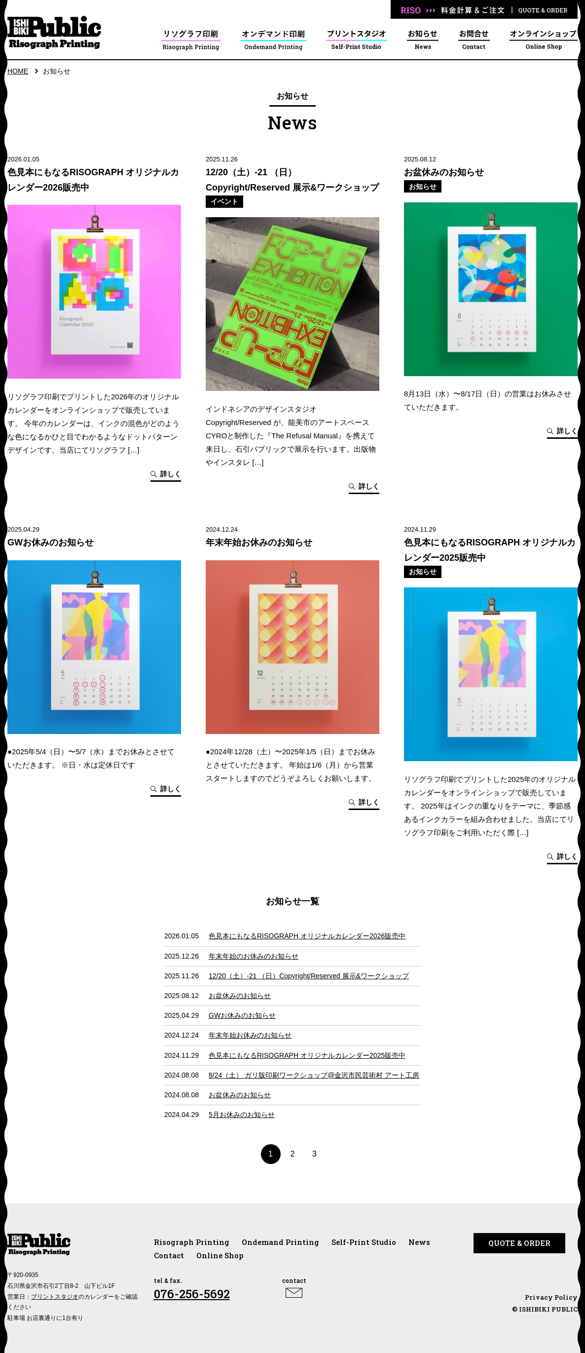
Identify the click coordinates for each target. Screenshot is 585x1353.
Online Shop (220, 1255)
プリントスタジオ (54, 1296)
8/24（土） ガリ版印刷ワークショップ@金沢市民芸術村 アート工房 (314, 1075)
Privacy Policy (551, 1297)
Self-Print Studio (363, 1242)
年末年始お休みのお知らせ (250, 1035)
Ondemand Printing (280, 1242)
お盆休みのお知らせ (240, 996)
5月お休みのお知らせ (242, 1115)
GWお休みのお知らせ (242, 1015)
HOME (17, 71)
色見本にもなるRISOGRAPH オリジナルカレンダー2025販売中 (307, 1055)
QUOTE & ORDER (519, 1243)
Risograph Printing (191, 1242)
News (419, 1242)
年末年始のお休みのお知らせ (253, 956)
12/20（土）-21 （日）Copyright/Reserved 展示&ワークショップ (309, 976)
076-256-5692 (192, 1294)
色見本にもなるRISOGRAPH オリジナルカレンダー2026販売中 (307, 936)
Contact (169, 1255)
